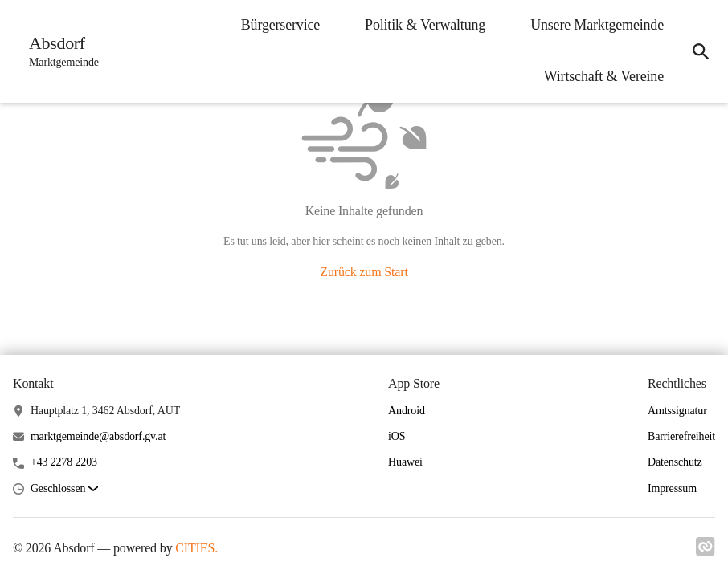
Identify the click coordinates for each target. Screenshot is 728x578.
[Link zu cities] (705, 551)
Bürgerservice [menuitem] (280, 25)
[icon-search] (701, 51)
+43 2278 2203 (64, 462)
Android (406, 411)
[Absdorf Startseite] (59, 51)
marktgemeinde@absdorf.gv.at (98, 436)
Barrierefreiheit (681, 436)
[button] (64, 489)
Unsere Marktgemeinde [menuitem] (597, 25)
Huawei (405, 462)
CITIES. (196, 548)
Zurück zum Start (363, 272)
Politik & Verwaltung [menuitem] (425, 25)
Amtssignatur (677, 411)
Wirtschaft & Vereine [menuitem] (604, 76)
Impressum (672, 488)
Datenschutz (675, 462)
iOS (396, 436)
